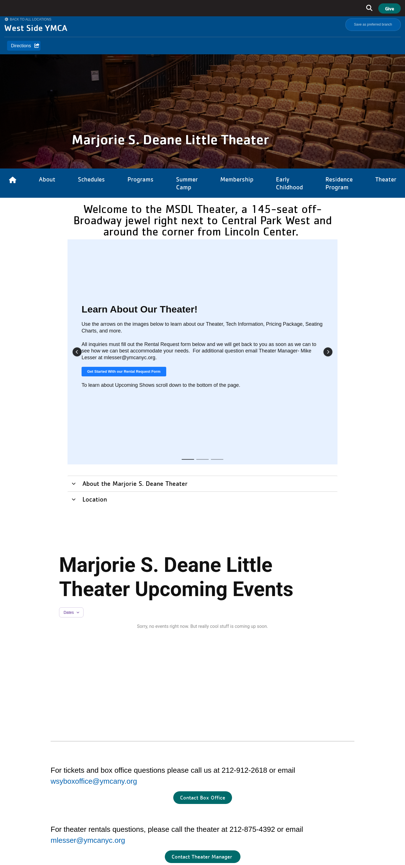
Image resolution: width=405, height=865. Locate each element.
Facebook (239, 815)
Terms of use (327, 850)
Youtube (271, 815)
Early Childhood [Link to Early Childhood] (289, 183)
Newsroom (143, 779)
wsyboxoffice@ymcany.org (94, 563)
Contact (140, 802)
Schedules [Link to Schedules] (91, 179)
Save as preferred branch (373, 24)
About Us (141, 745)
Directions (21, 45)
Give (389, 8)
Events (139, 791)
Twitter (308, 815)
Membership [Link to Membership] (236, 179)
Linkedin (291, 815)
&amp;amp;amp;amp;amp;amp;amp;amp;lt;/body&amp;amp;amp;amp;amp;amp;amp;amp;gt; (289, 768)
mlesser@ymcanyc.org (88, 622)
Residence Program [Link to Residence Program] (339, 183)
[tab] (203, 265)
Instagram (257, 815)
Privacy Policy (299, 850)
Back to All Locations (30, 19)
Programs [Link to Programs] (140, 179)
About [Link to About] (47, 179)
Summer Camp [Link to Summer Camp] (187, 183)
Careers (140, 768)
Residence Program (152, 756)
